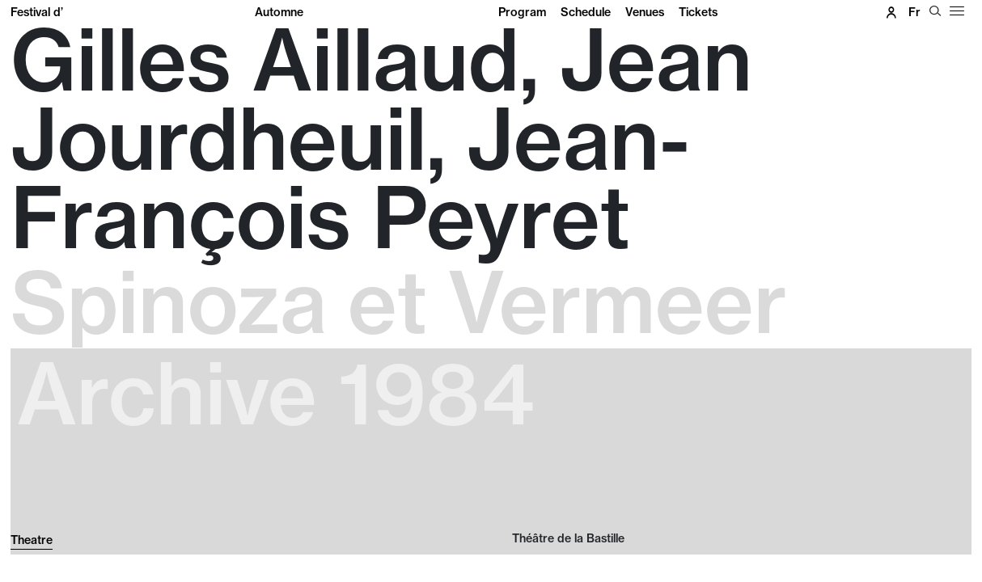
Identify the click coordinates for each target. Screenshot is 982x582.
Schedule (586, 12)
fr (914, 12)
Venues (644, 12)
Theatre (32, 540)
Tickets (698, 12)
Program (522, 12)
